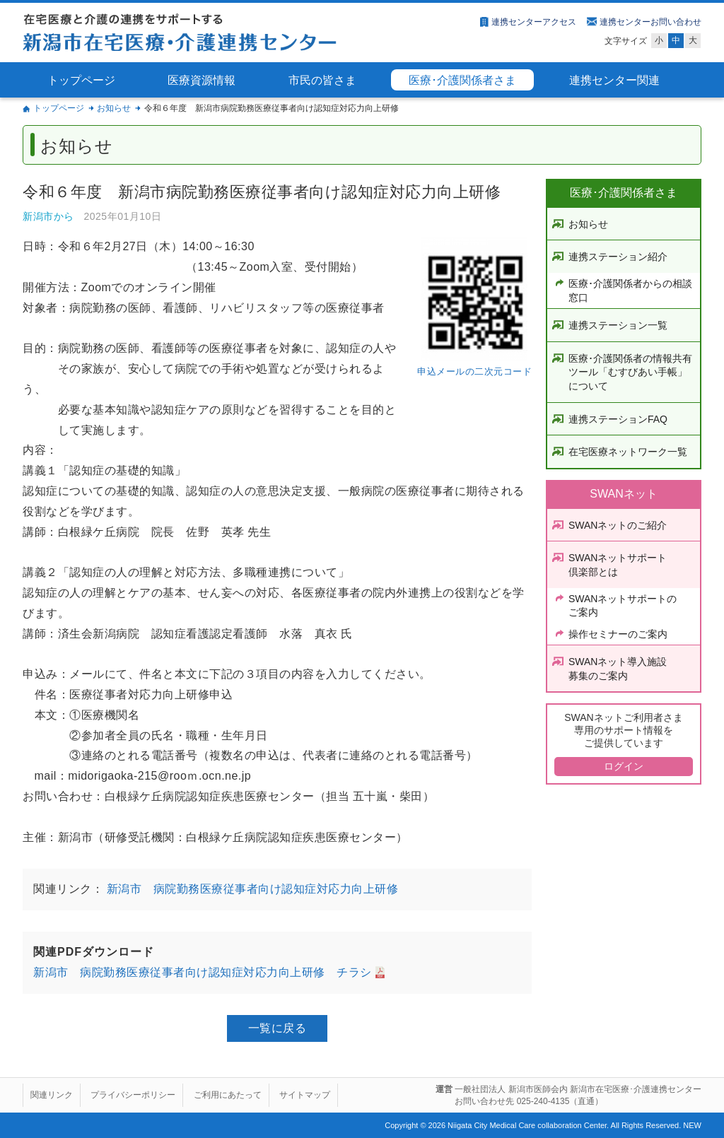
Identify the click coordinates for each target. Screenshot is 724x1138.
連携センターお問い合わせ (650, 22)
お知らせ (114, 108)
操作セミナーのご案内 (617, 634)
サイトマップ (304, 1095)
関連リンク (51, 1095)
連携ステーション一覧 (617, 325)
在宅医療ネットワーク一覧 (627, 451)
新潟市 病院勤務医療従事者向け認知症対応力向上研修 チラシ (202, 972)
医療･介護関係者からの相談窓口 (630, 290)
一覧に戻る (277, 1028)
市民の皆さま (322, 80)
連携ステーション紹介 (617, 256)
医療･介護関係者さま (462, 80)
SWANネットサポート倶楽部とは (617, 564)
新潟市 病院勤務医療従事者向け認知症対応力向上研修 (250, 889)
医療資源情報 (201, 80)
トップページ (81, 80)
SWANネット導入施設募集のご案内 (617, 668)
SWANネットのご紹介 (617, 525)
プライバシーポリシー (132, 1095)
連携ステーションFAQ (617, 419)
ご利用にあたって (228, 1095)
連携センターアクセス (533, 22)
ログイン (623, 766)
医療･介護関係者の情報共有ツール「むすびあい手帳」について (630, 372)
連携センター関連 (614, 80)
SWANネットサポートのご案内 (622, 605)
